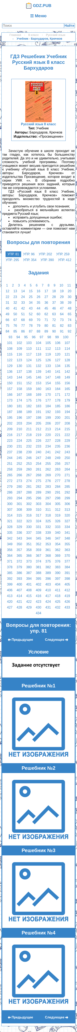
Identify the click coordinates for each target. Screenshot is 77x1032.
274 (29, 481)
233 (38, 446)
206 (48, 423)
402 (38, 584)
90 (54, 331)
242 (58, 452)
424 (48, 601)
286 (10, 492)
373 (29, 561)
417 (48, 596)
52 (31, 314)
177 (48, 400)
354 (58, 544)
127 (58, 360)
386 (19, 573)
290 (48, 492)
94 (18, 337)
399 (10, 584)
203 (19, 423)
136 (10, 371)
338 (38, 532)
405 (67, 584)
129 (10, 366)
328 (10, 527)
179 (67, 400)
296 (38, 498)
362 (58, 550)
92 (69, 331)
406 (10, 590)
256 (58, 463)
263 (58, 469)
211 (29, 429)
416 (38, 596)
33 (23, 302)
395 (38, 578)
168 (29, 394)
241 (48, 452)
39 (69, 302)
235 (58, 446)
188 (19, 412)
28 (54, 297)
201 (67, 417)
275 (38, 481)
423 (38, 601)
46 (54, 308)
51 (23, 314)
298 (58, 498)
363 (67, 550)
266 (19, 475)
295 (29, 498)
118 (38, 354)
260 (29, 469)
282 (38, 486)
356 (10, 550)
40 (7, 308)
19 (62, 291)
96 (34, 337)
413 (10, 596)
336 (19, 532)
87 (31, 331)
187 (10, 412)
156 (67, 383)
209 (10, 429)
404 (58, 584)
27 (46, 297)
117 (29, 354)
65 (69, 314)
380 (29, 567)
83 (69, 325)
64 (62, 314)
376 (58, 561)
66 (7, 320)
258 (10, 469)
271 (67, 475)
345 (38, 538)
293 (10, 498)
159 (29, 389)
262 (48, 469)
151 (19, 383)
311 (48, 509)
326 (58, 521)
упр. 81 (13, 254)
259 (19, 469)
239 (29, 452)
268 (38, 475)
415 (29, 596)
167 (19, 394)
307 (10, 509)
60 (38, 314)
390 (58, 573)
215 (67, 429)
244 (10, 458)
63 (54, 314)
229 (67, 440)
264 (67, 469)
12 (7, 291)
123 (19, 360)
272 (10, 481)
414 (19, 596)
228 (58, 440)
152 (29, 383)
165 (67, 389)
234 (48, 446)
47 (62, 308)
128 (67, 360)
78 (31, 325)
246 (29, 458)
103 (29, 343)
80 (46, 325)
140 (48, 371)
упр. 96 (29, 254)
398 (67, 578)
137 (19, 371)
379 (19, 567)
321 (10, 521)
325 (48, 521)
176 (38, 400)
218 (29, 435)
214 (58, 429)
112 (48, 348)
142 (67, 371)
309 (29, 509)
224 (19, 440)
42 (23, 308)
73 (62, 320)
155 (58, 383)
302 (29, 504)
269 (48, 475)
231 (19, 446)
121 (67, 354)
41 (15, 308)
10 (61, 285)
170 (48, 394)
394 (29, 578)
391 (67, 573)
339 (48, 532)
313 (67, 509)
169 (38, 394)
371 (10, 561)
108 (10, 348)
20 (69, 291)
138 (29, 371)
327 (67, 521)
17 (46, 291)
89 (46, 331)
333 (58, 527)
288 (29, 492)
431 (48, 607)
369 (58, 555)
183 (38, 406)
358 (29, 550)
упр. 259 (63, 254)
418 (58, 596)
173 (10, 400)
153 (38, 383)
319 (58, 515)
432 (58, 607)
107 (67, 343)
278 (67, 481)
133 (48, 366)
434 (38, 613)
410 (48, 590)
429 (29, 607)
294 (19, 498)
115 (10, 354)
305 (58, 504)
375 (48, 561)
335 (10, 532)
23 (15, 297)
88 (38, 331)
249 (58, 458)
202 (10, 423)
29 (62, 297)
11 (69, 285)
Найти (69, 25)
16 (38, 291)
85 (15, 331)
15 (31, 291)
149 (67, 377)
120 (58, 354)
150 (10, 383)
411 (58, 590)
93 (10, 337)
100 (65, 337)
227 (48, 440)
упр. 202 (45, 254)
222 (67, 435)
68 (23, 320)
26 (38, 297)
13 (15, 291)
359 (38, 550)
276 (48, 481)
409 (38, 590)
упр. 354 (30, 260)
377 (67, 561)
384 (67, 567)
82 (62, 325)
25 (31, 297)
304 (48, 504)
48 (69, 308)
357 (19, 550)
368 (48, 555)
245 (19, 458)
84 (7, 331)
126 (48, 360)
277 (58, 481)
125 (38, 360)
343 (19, 538)
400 (19, 584)
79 (38, 325)
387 (29, 573)
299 (67, 498)
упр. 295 (12, 260)
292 (67, 492)
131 (29, 366)
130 (19, 366)
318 (48, 515)
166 (10, 394)
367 (38, 555)
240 (38, 452)
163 (48, 389)
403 (48, 584)
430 (38, 607)
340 (58, 532)
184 (48, 406)
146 (38, 377)
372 (19, 561)
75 (7, 325)
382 (48, 567)
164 (58, 389)
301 (19, 504)
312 (58, 509)
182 (29, 406)
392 (10, 578)
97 (41, 337)
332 (48, 527)
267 (29, 475)
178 (58, 400)
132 (38, 366)
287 (19, 492)
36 (46, 302)
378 (10, 567)
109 (19, 348)
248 (48, 458)
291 (58, 492)
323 (29, 521)
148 (58, 377)
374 (38, 561)
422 (29, 601)
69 (31, 320)
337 (29, 532)
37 (54, 302)
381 (38, 567)
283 (48, 486)
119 (48, 354)
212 (38, 429)
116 (19, 354)
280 (19, 486)
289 (38, 492)
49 (7, 314)
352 (38, 544)
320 (67, 515)
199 (48, 417)
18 (54, 291)
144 (19, 377)
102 (19, 343)
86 (23, 331)
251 (10, 463)
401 (29, 584)
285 (67, 486)
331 (38, 527)
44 (38, 308)
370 (67, 555)
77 (23, 325)
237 (10, 452)
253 (29, 463)
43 (31, 308)
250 (67, 458)
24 (23, 297)
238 (19, 452)
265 (10, 475)
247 (38, 458)
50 (15, 314)
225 (29, 440)
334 (67, 527)
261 (38, 469)
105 (48, 343)
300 (10, 504)
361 (48, 550)
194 (67, 412)
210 (19, 429)
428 (19, 607)
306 (67, 504)
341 (67, 532)
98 (49, 337)
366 (29, 555)
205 (38, 423)
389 (48, 573)
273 (19, 481)
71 (46, 320)
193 (58, 412)
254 (38, 463)
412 (67, 590)
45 (46, 308)
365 (19, 555)
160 (38, 389)
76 (15, 325)
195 (10, 417)
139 (38, 371)
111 (38, 348)
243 (67, 452)
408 (29, 590)
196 (19, 417)
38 (62, 302)
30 (69, 297)
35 (38, 302)
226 (38, 440)
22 (7, 297)
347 (58, 538)
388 (38, 573)
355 (67, 544)
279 (10, 486)
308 (19, 509)
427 (10, 607)
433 (67, 607)
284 (58, 486)
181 (19, 406)
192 (48, 412)
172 (67, 394)
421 (19, 601)
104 (38, 343)
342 (10, 538)
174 (19, 400)
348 (67, 538)
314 (10, 515)
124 (29, 360)
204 (29, 423)
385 (10, 573)
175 (29, 400)
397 (58, 578)
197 (29, 417)
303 (38, 504)
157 (10, 389)
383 (58, 567)
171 (58, 394)
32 (15, 302)
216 (10, 435)
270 (58, 475)
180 (10, 406)
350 (19, 544)
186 (67, 406)
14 (23, 291)
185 (58, 406)
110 (29, 348)
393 (19, 578)
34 (31, 302)
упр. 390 (47, 260)
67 (15, 320)
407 (19, 590)
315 (19, 515)
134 (58, 366)
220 (48, 435)
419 (67, 596)
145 (29, 377)
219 (38, 435)
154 (48, 383)
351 (29, 544)
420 (10, 601)
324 (38, 521)
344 (29, 538)
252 (19, 463)
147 (48, 377)
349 (10, 544)
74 (69, 320)
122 (10, 360)
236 (67, 446)
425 (58, 601)
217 (19, 435)
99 (57, 337)
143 (10, 377)
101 (10, 343)
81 (54, 325)
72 (54, 320)
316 (29, 515)
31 (7, 302)
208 (67, 423)
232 (29, 446)
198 (38, 417)
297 (48, 498)
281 (29, 486)
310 (38, 509)
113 (58, 348)
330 (29, 527)
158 (19, 389)
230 (10, 446)
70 (38, 320)
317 (38, 515)
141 (58, 371)
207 (58, 423)
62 (46, 314)
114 (67, 348)
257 (67, 463)
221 (58, 435)
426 (67, 601)
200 (58, 417)
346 (48, 538)
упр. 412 (64, 260)
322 (19, 521)
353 (48, 544)
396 (48, 578)
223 (10, 440)
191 (38, 412)
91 (62, 331)
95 (26, 337)
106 (58, 343)
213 (48, 429)
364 (10, 555)
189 (29, 412)
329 (19, 527)
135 (67, 366)
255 (48, 463)
